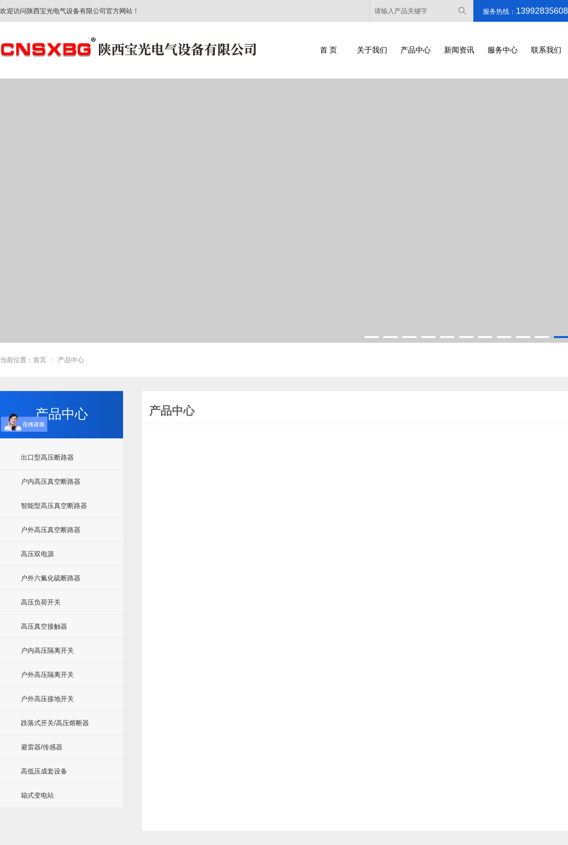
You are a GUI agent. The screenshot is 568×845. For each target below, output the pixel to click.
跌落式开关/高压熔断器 (55, 723)
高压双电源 (37, 554)
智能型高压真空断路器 (54, 505)
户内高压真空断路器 (50, 481)
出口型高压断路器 (47, 457)
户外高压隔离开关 (47, 674)
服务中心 (503, 50)
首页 (39, 360)
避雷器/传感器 (41, 747)
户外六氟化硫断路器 (50, 578)
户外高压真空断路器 (50, 530)
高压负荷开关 (41, 602)
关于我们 (372, 50)
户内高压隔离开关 (47, 650)
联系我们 (546, 50)
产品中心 (415, 50)
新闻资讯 (459, 50)
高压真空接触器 (44, 626)
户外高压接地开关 (47, 699)
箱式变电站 (37, 795)
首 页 (328, 50)
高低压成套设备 (44, 771)
